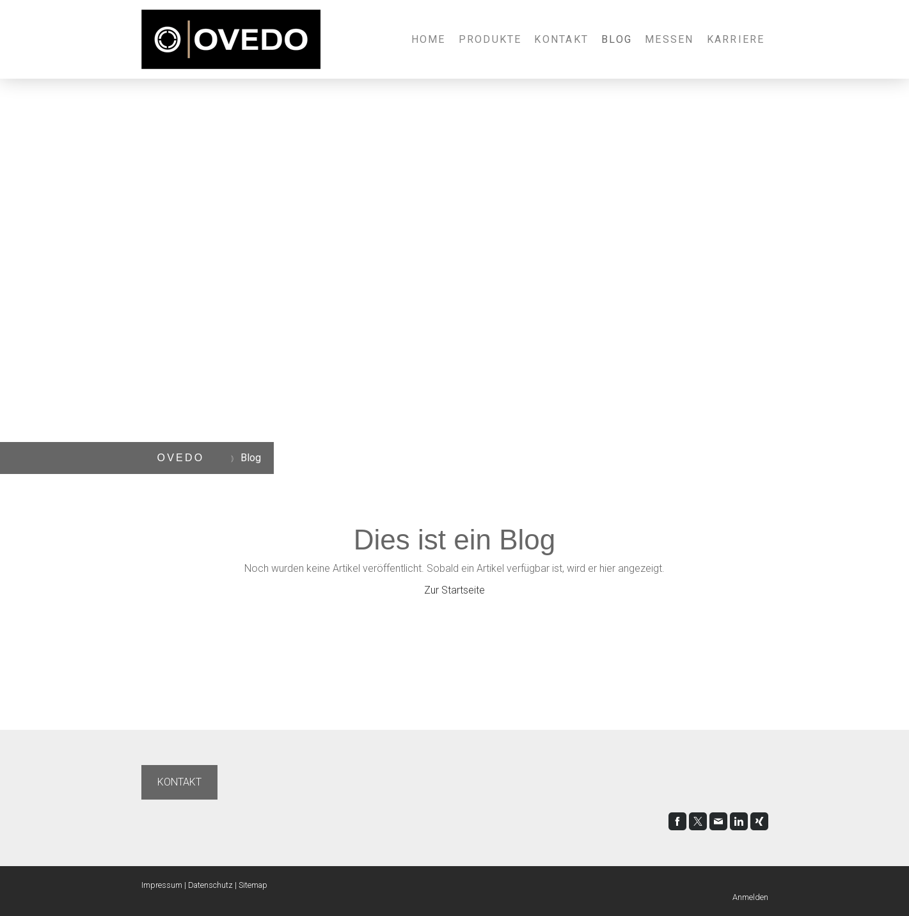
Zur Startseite (454, 590)
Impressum (161, 885)
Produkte (490, 39)
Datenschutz (210, 885)
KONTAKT (179, 782)
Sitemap (253, 885)
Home (428, 39)
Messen (669, 39)
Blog (616, 39)
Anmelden (750, 897)
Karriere (736, 39)
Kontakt (561, 39)
